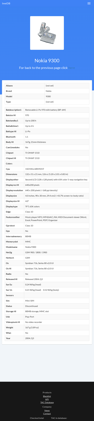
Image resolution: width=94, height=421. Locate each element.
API (47, 399)
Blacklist (47, 396)
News (47, 410)
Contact (47, 413)
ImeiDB (6, 3)
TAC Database (47, 402)
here (71, 68)
